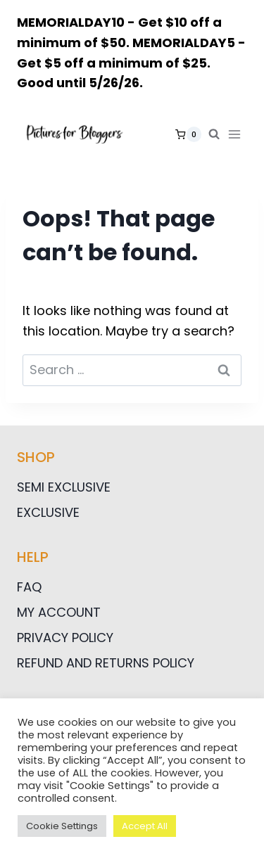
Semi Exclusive (64, 487)
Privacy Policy (65, 637)
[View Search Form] (214, 134)
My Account (59, 612)
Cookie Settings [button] (62, 826)
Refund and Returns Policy (105, 663)
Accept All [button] (145, 826)
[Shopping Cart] (188, 134)
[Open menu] (237, 135)
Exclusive (48, 512)
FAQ (29, 587)
